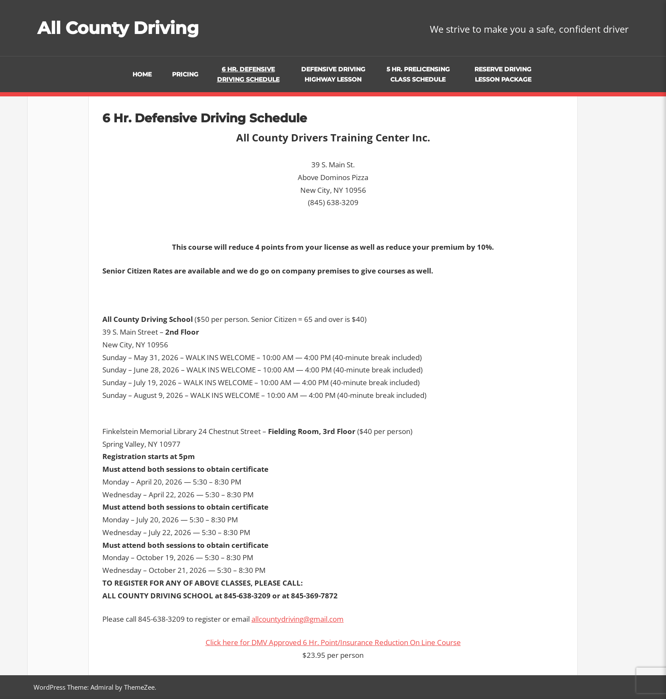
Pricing (185, 74)
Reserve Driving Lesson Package (502, 74)
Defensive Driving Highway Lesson (333, 74)
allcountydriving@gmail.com (297, 619)
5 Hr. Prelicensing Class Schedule (418, 74)
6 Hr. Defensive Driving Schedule (248, 74)
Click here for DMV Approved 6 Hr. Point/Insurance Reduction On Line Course (333, 642)
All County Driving (118, 27)
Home (142, 74)
